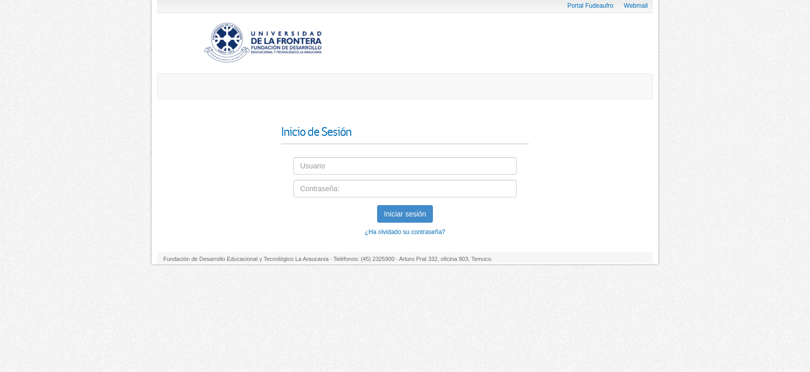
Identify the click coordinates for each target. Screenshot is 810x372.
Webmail (636, 5)
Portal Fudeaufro (590, 5)
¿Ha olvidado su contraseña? (405, 232)
